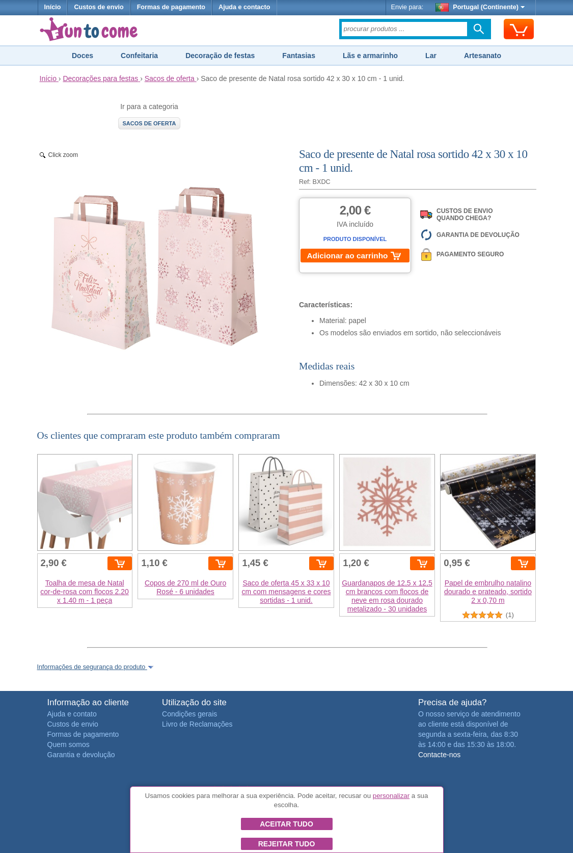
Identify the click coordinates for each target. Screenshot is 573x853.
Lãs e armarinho (370, 55)
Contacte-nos (439, 755)
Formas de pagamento (171, 7)
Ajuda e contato (72, 714)
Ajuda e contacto (244, 7)
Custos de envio (98, 7)
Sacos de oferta (149, 123)
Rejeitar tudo (286, 844)
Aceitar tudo (286, 824)
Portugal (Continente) (480, 7)
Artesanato (482, 55)
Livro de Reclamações (197, 724)
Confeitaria (139, 55)
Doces (82, 55)
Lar (430, 55)
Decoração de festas (220, 55)
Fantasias (298, 55)
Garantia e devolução (81, 755)
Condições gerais (189, 714)
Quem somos (68, 744)
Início (52, 7)
